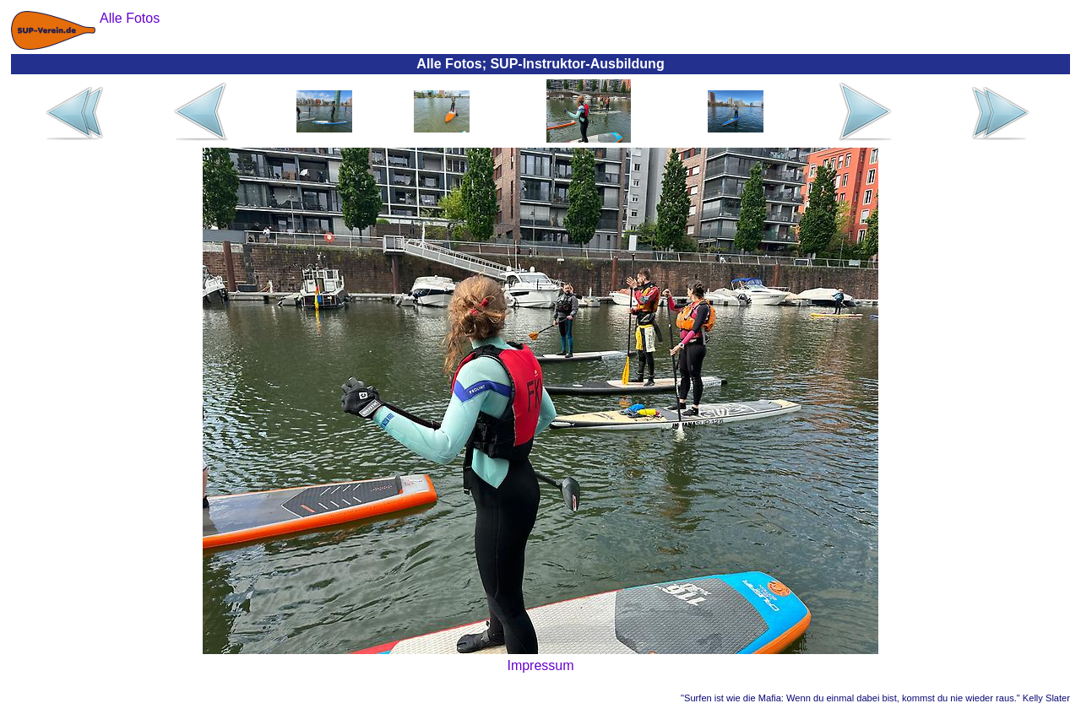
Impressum (540, 665)
